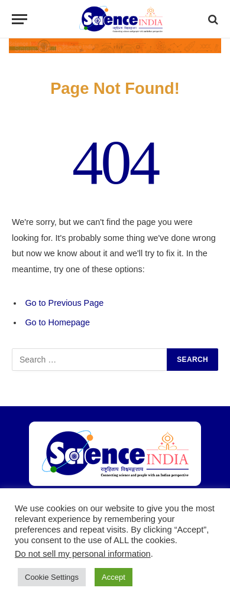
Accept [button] (113, 577)
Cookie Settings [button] (52, 577)
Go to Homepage (57, 322)
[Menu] (19, 19)
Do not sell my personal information (83, 554)
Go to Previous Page (64, 303)
